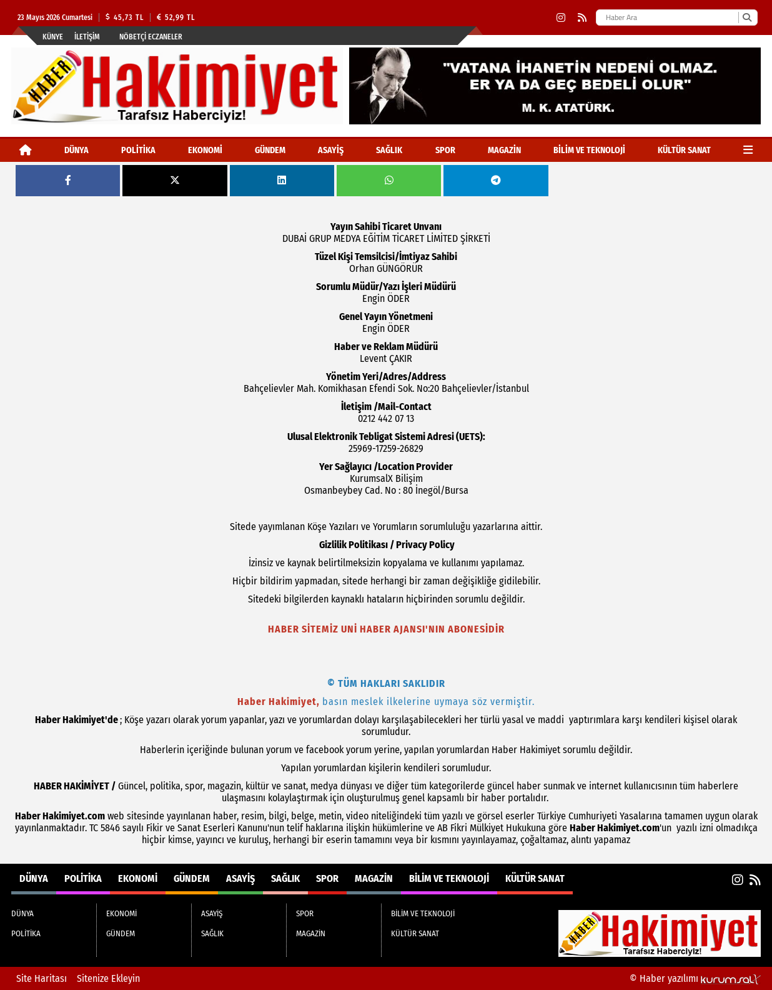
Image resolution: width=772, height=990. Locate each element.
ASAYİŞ (331, 150)
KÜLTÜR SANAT (684, 150)
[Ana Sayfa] (25, 150)
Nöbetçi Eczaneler (150, 36)
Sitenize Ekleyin (108, 978)
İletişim (87, 36)
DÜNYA (76, 150)
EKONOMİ (205, 150)
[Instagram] (561, 18)
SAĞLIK (389, 150)
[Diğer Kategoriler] (748, 150)
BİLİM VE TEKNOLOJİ (589, 150)
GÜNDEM (270, 150)
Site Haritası (41, 978)
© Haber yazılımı (695, 978)
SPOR (445, 150)
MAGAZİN (504, 150)
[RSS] (582, 18)
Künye (52, 36)
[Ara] (746, 17)
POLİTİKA (138, 150)
